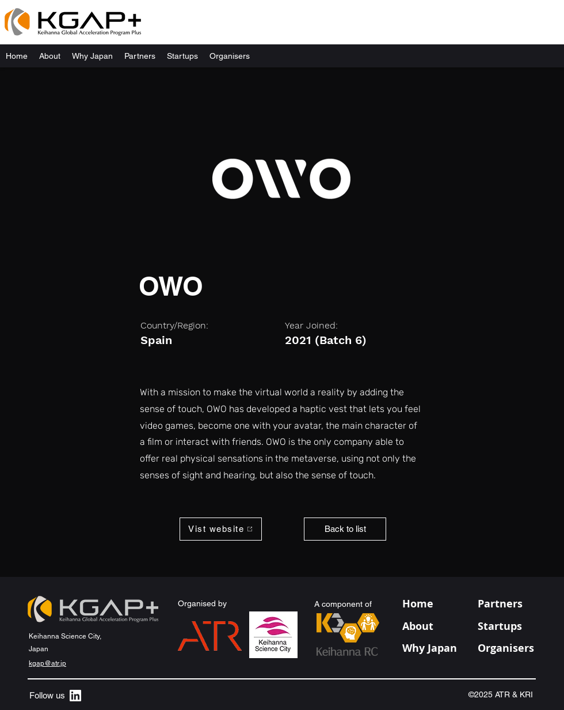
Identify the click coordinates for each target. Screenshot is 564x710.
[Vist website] (221, 529)
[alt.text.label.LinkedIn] (75, 695)
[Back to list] (345, 529)
